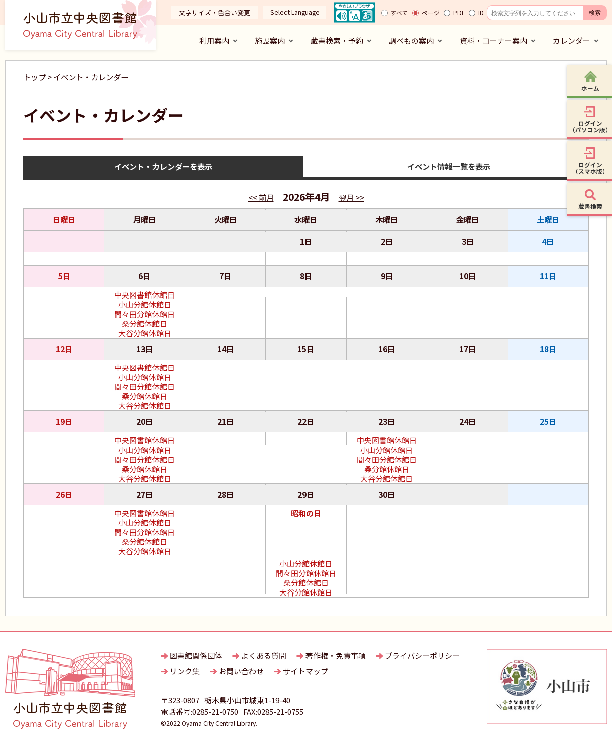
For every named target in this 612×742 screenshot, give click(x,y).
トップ (34, 76)
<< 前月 (261, 197)
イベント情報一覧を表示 (448, 166)
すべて (399, 13)
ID (481, 13)
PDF (459, 13)
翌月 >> (351, 197)
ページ (431, 13)
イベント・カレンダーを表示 (163, 166)
